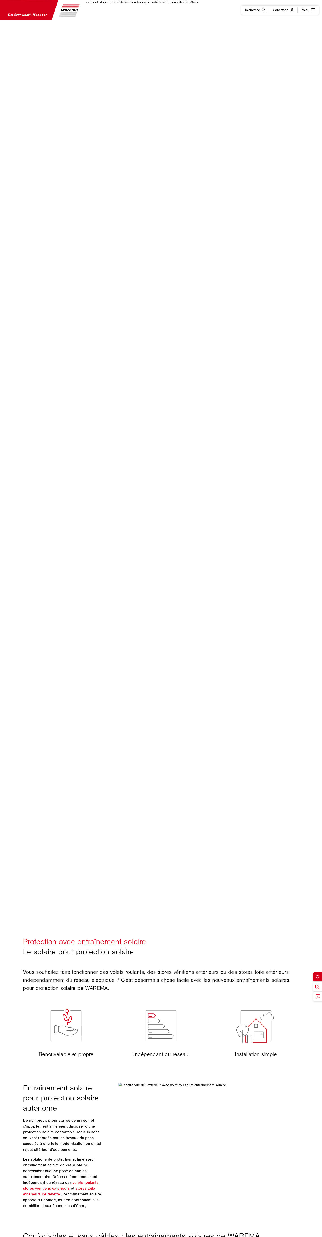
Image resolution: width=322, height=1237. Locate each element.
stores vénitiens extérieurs (46, 1188)
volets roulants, (86, 1182)
